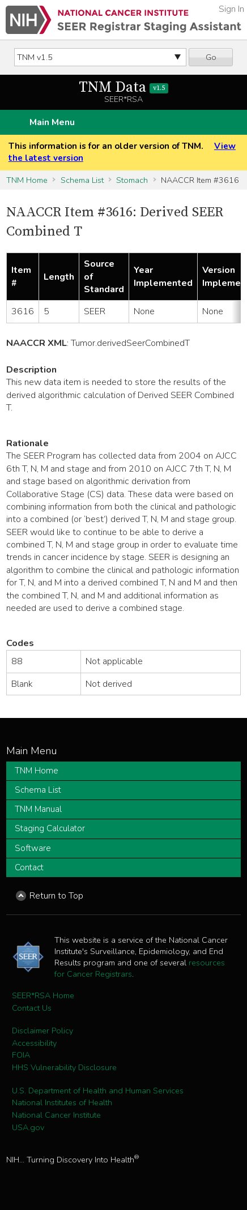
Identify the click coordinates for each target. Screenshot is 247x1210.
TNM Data (124, 87)
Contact (29, 867)
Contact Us (32, 1008)
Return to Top (56, 896)
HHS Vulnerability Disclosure (64, 1067)
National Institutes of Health (62, 1102)
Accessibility (34, 1043)
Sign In (231, 9)
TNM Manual (38, 809)
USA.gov (28, 1127)
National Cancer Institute (56, 1115)
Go (211, 57)
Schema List (82, 180)
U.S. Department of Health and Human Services (98, 1090)
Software (33, 848)
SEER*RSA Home (43, 995)
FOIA (21, 1055)
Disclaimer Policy (42, 1030)
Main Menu (52, 122)
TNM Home (27, 180)
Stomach (132, 180)
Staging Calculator (50, 828)
